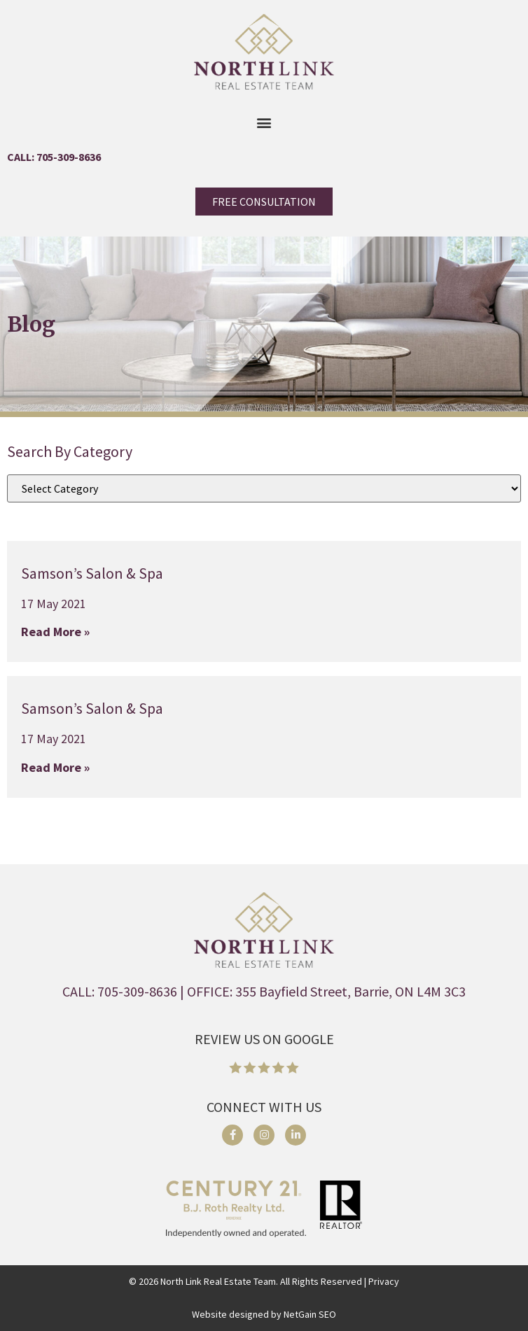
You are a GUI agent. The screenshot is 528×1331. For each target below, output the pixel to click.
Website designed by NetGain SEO (264, 1314)
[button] (264, 122)
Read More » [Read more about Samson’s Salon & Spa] (55, 632)
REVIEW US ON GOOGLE (264, 1039)
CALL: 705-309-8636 (54, 157)
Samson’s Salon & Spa (92, 573)
